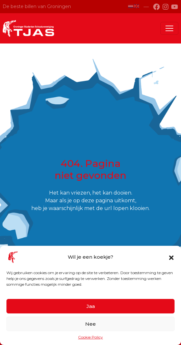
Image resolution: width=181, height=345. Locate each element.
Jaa (90, 306)
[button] (171, 257)
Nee (90, 324)
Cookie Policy (90, 337)
